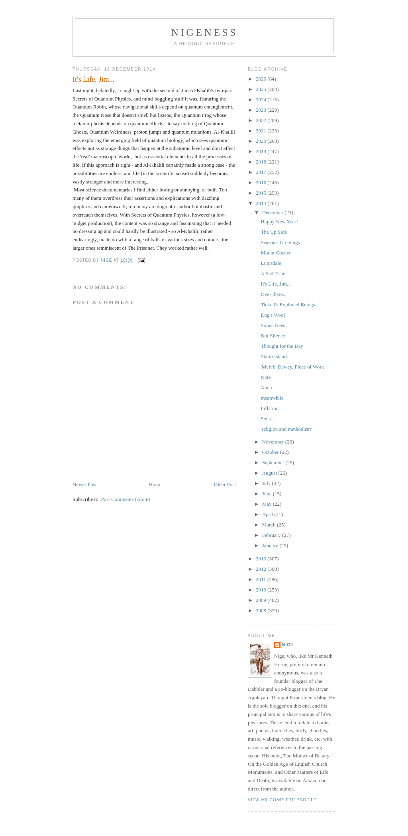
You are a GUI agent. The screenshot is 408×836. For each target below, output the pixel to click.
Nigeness (204, 32)
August (270, 473)
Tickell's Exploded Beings (288, 305)
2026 (261, 79)
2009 (261, 600)
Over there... (273, 294)
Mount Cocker (275, 253)
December (273, 212)
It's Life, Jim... (275, 284)
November (273, 442)
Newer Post (84, 484)
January (271, 545)
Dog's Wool (273, 315)
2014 (261, 203)
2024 (261, 100)
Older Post (225, 484)
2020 (261, 141)
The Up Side (274, 232)
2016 (261, 182)
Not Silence (273, 336)
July (267, 483)
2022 (261, 120)
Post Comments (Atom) (126, 499)
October (271, 452)
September (274, 462)
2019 (261, 151)
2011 (261, 579)
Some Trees (273, 325)
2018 (261, 162)
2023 (261, 110)
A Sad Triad (273, 273)
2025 (261, 89)
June (267, 494)
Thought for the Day (282, 346)
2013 (261, 559)
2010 (261, 590)
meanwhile (272, 398)
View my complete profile (282, 800)
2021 (261, 131)
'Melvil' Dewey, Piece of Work (292, 367)
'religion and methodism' (286, 429)
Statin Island (273, 356)
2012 (261, 569)
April (268, 514)
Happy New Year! (279, 222)
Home (155, 484)
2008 (261, 610)
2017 (261, 172)
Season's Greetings (280, 242)
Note (266, 377)
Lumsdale (271, 263)
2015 (261, 193)
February (272, 535)
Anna (266, 387)
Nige (288, 645)
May (267, 504)
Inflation (270, 408)
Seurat (267, 419)
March (269, 525)
